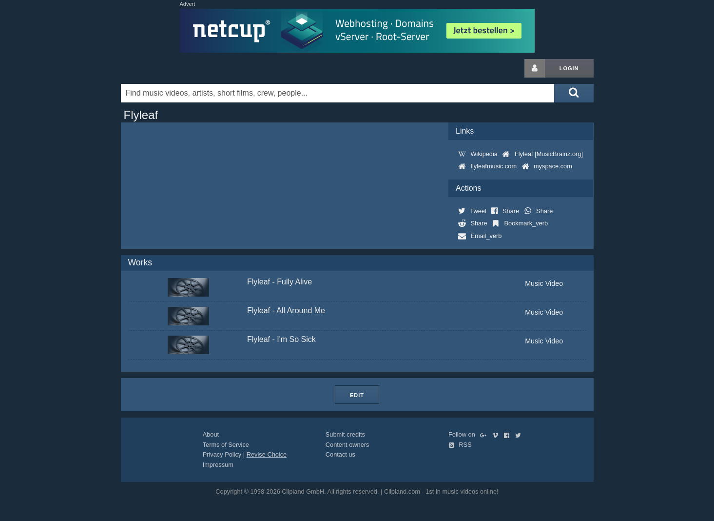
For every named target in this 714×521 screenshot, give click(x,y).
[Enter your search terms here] (338, 93)
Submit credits (345, 434)
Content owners (347, 444)
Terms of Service (226, 444)
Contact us (340, 454)
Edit (357, 395)
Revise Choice (267, 454)
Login (569, 68)
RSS (460, 444)
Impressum (218, 464)
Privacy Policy (222, 454)
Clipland (172, 68)
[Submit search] (573, 93)
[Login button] (534, 68)
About (211, 434)
